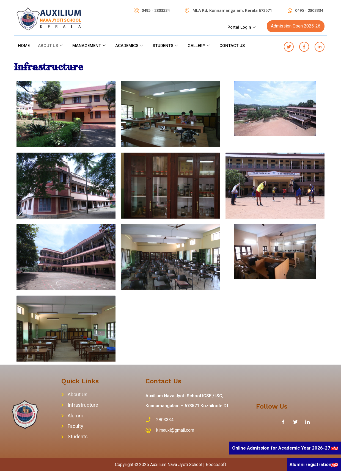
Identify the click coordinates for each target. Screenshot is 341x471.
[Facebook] (283, 422)
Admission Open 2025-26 (295, 26)
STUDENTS (166, 45)
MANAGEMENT (89, 45)
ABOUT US (51, 45)
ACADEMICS (129, 45)
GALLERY (199, 45)
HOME (24, 45)
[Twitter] (295, 422)
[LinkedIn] (307, 422)
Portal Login (242, 27)
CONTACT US (232, 45)
